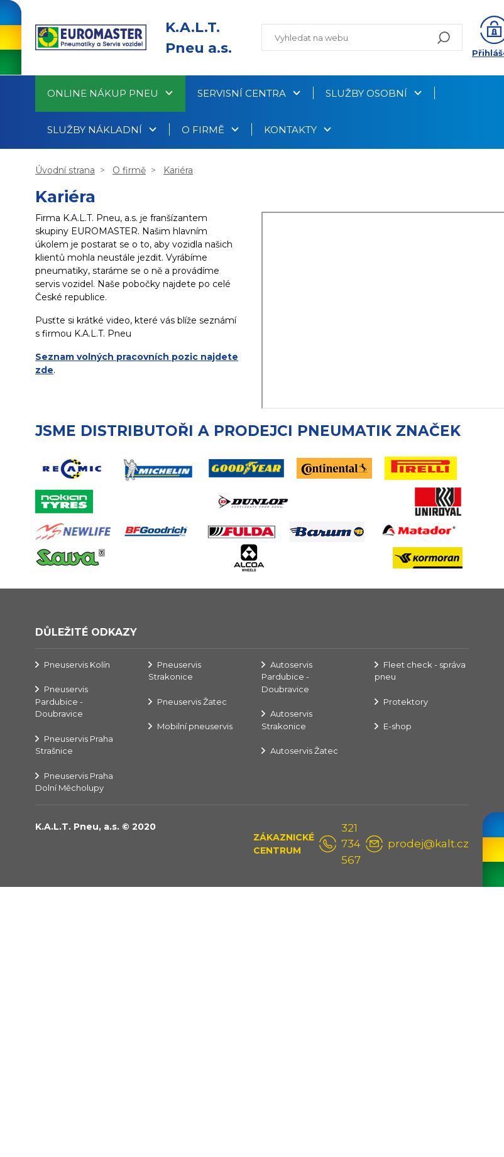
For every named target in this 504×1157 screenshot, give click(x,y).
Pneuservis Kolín (77, 665)
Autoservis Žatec (304, 751)
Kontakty (290, 130)
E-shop (397, 726)
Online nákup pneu (102, 93)
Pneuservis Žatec (192, 702)
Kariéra (178, 170)
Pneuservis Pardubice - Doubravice (61, 701)
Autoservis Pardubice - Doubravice (286, 677)
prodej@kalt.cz (428, 843)
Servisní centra (241, 93)
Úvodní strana (65, 170)
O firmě (203, 130)
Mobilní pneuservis (195, 726)
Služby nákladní (94, 130)
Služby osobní (366, 93)
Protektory (405, 702)
